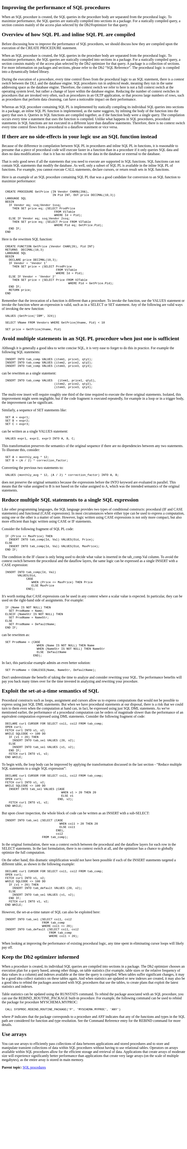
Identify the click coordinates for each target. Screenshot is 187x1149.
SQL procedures (34, 1145)
